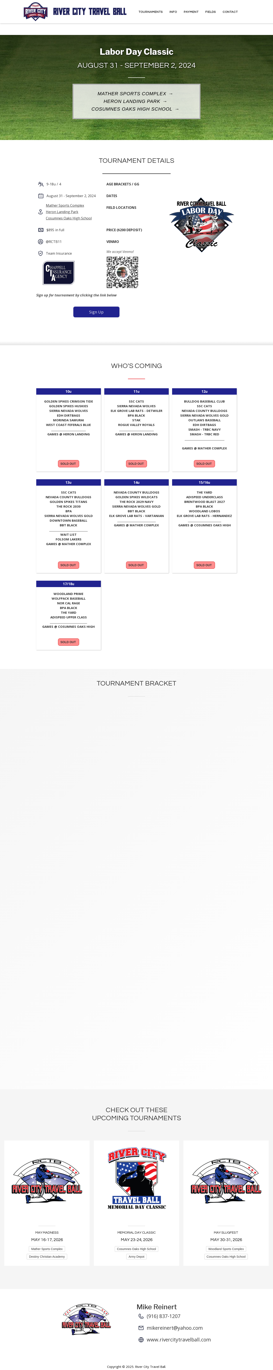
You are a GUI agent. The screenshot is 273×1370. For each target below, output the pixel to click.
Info (173, 11)
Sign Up (96, 312)
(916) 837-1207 (163, 1316)
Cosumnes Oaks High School (132, 109)
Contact (230, 11)
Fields (210, 11)
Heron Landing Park (132, 101)
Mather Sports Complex (131, 94)
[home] (75, 11)
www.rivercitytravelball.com (179, 1339)
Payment (191, 11)
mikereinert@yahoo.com (175, 1327)
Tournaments (151, 11)
